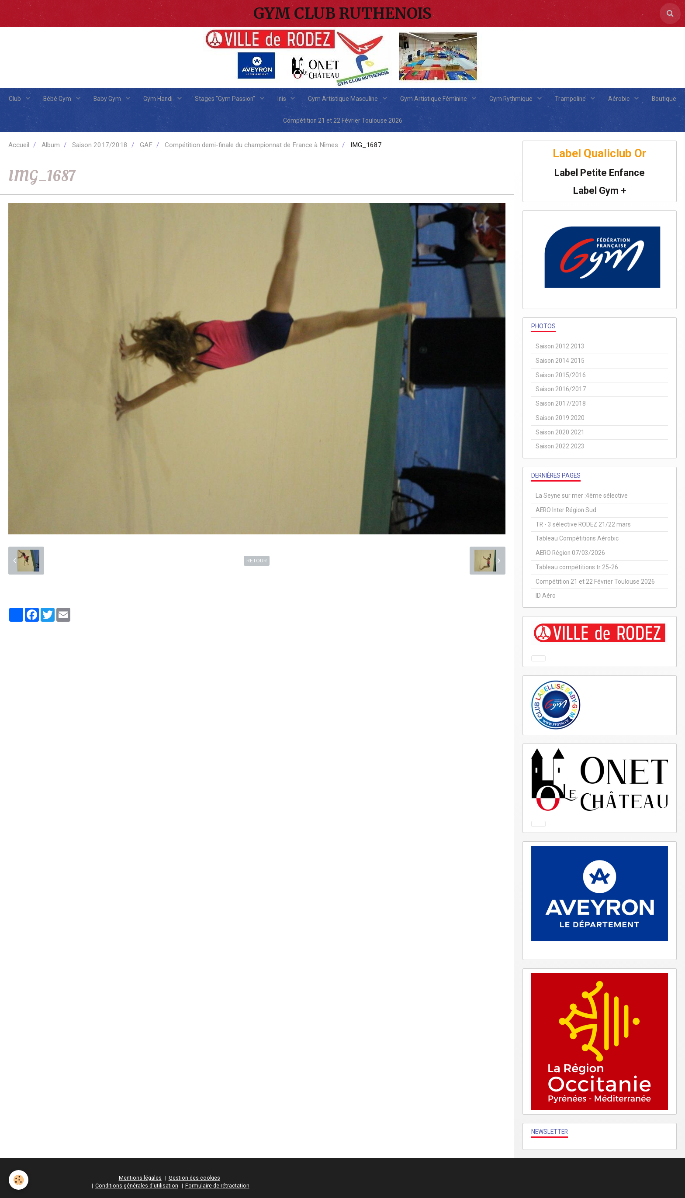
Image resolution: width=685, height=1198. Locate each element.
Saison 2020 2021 (560, 432)
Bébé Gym (58, 98)
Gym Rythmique (511, 98)
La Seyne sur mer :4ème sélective (582, 495)
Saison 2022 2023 (560, 446)
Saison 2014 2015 (560, 360)
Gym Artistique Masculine (343, 98)
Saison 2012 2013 (560, 346)
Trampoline (571, 98)
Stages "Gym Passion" (225, 98)
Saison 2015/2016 (561, 375)
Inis (282, 98)
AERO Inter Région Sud (566, 509)
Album (51, 145)
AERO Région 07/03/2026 (570, 552)
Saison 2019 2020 (560, 417)
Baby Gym (107, 98)
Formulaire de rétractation (217, 1185)
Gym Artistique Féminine (434, 98)
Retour (256, 561)
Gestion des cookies (194, 1177)
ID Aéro (546, 595)
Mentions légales (140, 1177)
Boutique (664, 98)
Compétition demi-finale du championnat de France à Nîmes (251, 145)
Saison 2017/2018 (100, 145)
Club (15, 98)
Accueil (18, 145)
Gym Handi (158, 98)
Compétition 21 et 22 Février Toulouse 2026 (342, 120)
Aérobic (619, 98)
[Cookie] (18, 1180)
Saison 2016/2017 (561, 389)
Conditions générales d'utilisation (136, 1185)
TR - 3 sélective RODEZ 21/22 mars (583, 524)
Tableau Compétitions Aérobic (577, 538)
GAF (146, 145)
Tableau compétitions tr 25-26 (577, 567)
